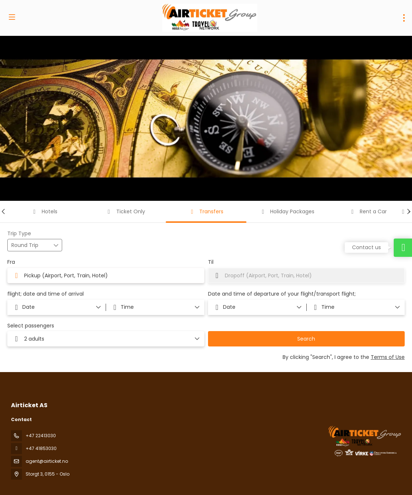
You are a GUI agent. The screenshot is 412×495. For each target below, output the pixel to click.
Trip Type (19, 233)
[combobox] (105, 275)
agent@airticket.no (47, 461)
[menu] (404, 18)
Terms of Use (388, 357)
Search (306, 338)
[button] (3, 211)
